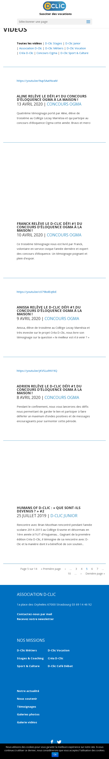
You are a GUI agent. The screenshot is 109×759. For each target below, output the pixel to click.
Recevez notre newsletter (35, 619)
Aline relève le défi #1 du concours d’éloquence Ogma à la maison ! (51, 98)
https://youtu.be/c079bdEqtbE (37, 292)
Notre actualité (28, 691)
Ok (55, 754)
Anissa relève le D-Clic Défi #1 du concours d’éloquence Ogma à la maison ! (49, 310)
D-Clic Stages (53, 43)
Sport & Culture (28, 666)
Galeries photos (28, 714)
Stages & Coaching (30, 658)
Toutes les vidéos (29, 43)
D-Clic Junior (73, 43)
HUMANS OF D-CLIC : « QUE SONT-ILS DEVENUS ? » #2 (48, 509)
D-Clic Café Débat (60, 666)
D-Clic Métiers (54, 48)
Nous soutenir (27, 698)
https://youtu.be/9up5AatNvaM (37, 81)
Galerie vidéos (27, 722)
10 (69, 573)
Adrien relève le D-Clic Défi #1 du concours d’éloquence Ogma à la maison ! (49, 389)
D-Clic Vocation (76, 48)
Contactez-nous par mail (34, 614)
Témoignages (26, 706)
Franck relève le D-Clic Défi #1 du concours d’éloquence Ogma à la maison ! (49, 227)
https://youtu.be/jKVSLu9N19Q (37, 371)
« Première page (51, 569)
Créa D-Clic (26, 53)
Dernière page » (95, 573)
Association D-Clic (30, 48)
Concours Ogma (47, 53)
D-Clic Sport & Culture (74, 53)
